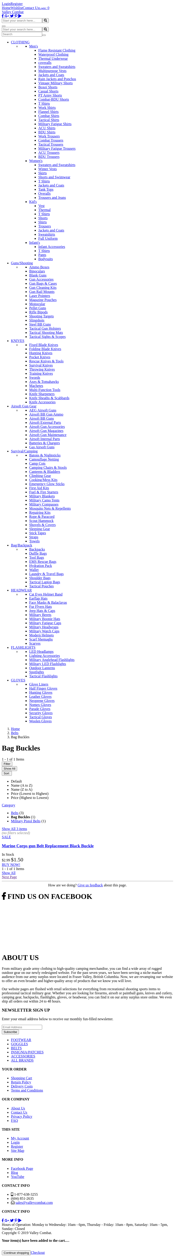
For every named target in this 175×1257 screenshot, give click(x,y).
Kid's (33, 202)
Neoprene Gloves (42, 701)
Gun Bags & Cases (43, 283)
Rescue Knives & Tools (46, 361)
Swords (34, 377)
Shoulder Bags (40, 578)
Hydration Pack (40, 566)
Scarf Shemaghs (41, 639)
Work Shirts (47, 108)
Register (16, 4)
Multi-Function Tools (44, 390)
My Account (20, 1138)
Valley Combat (13, 12)
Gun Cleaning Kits (43, 287)
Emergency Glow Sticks (46, 484)
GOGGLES (19, 1044)
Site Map (17, 1150)
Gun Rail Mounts (41, 292)
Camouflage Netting (44, 459)
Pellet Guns (37, 308)
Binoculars (37, 271)
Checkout (38, 1253)
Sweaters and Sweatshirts (56, 67)
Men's (33, 46)
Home (6, 8)
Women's (35, 161)
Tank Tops (45, 189)
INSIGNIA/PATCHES (27, 1052)
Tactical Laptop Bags (44, 582)
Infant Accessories (51, 247)
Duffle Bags (38, 553)
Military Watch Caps (44, 631)
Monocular (37, 304)
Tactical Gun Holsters (45, 328)
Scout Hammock (41, 521)
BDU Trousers (48, 157)
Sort (7, 773)
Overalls (44, 193)
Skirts (42, 173)
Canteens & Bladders (44, 472)
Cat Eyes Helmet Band (45, 594)
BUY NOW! (11, 865)
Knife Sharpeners (42, 394)
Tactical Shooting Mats (46, 332)
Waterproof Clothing (53, 54)
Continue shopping (16, 1253)
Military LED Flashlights (47, 664)
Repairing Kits (40, 512)
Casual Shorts (48, 91)
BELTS (16, 1048)
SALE (6, 837)
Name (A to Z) (21, 785)
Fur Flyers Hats (40, 607)
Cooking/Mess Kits (43, 480)
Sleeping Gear (39, 529)
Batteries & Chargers (44, 443)
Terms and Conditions (27, 1090)
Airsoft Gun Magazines (46, 431)
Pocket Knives (39, 357)
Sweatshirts (46, 234)
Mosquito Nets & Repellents (50, 508)
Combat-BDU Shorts (53, 99)
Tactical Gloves (40, 717)
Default (16, 781)
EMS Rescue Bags (42, 562)
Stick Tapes (37, 533)
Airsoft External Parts (45, 422)
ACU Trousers (48, 153)
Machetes (36, 386)
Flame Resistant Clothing (56, 50)
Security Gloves (41, 713)
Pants (42, 255)
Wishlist (17, 8)
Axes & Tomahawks (44, 382)
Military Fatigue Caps (45, 623)
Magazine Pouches (43, 300)
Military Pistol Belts (26, 821)
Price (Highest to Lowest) (30, 798)
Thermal (44, 210)
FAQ (14, 1120)
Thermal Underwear (53, 58)
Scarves (35, 643)
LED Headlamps (41, 651)
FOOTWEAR (21, 1040)
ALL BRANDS (22, 1060)
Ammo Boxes (39, 267)
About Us (18, 1108)
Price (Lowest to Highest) (30, 794)
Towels (34, 541)
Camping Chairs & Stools (48, 467)
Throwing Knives (42, 369)
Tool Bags (36, 557)
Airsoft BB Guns (41, 418)
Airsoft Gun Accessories (47, 427)
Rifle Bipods (38, 312)
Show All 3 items (14, 829)
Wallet (34, 570)
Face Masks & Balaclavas (48, 602)
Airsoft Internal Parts (44, 439)
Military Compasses (43, 504)
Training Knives (41, 373)
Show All (9, 768)
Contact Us (31, 8)
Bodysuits (45, 259)
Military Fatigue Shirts (55, 124)
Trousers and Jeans (52, 198)
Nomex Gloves (40, 705)
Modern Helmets (41, 635)
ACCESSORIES (23, 1056)
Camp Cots (37, 463)
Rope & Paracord (41, 517)
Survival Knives (41, 365)
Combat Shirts (48, 116)
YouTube (17, 1177)
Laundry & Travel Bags (46, 574)
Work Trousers (49, 136)
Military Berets (40, 615)
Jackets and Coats (51, 75)
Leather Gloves (40, 696)
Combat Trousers (50, 140)
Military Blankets (42, 496)
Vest (41, 206)
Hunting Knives (40, 353)
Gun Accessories (41, 279)
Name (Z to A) (21, 789)
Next (9, 877)
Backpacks (37, 549)
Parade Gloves (39, 709)
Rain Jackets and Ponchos (57, 79)
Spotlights (36, 672)
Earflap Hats (38, 598)
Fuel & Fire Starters (43, 492)
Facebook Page (22, 1168)
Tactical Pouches (41, 586)
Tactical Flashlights (43, 676)
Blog (14, 1173)
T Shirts (44, 103)
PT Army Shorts (50, 95)
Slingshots (36, 320)
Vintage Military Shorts (55, 83)
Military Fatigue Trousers (57, 148)
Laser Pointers (39, 296)
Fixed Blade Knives (43, 345)
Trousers (44, 226)
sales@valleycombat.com (34, 1203)
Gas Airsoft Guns (41, 447)
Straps (33, 537)
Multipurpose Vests (52, 71)
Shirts (42, 222)
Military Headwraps (43, 627)
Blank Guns (37, 275)
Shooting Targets (41, 316)
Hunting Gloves (40, 692)
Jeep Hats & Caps (42, 611)
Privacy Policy (21, 1116)
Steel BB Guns (40, 324)
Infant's (34, 242)
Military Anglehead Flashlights (52, 660)
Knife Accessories (42, 402)
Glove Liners (38, 684)
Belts (14, 813)
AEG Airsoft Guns (42, 410)
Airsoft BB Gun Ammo (46, 414)
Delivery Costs (22, 1086)
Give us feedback (90, 885)
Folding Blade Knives (45, 349)
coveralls (44, 63)
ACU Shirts (46, 128)
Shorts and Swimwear (54, 177)
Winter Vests (47, 169)
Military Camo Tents (44, 500)
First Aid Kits (39, 488)
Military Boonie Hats (44, 619)
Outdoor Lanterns (42, 668)
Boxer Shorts (47, 87)
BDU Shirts (46, 132)
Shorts (43, 218)
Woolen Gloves (40, 721)
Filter (7, 764)
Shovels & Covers (42, 525)
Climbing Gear (40, 476)
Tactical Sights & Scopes (47, 337)
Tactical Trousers (50, 144)
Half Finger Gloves (43, 688)
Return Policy (21, 1082)
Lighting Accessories (44, 656)
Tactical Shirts (48, 120)
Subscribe (10, 1032)
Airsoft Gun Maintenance (48, 435)
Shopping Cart (21, 1078)
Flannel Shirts (48, 112)
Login (6, 4)
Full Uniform (48, 238)
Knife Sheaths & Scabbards (49, 398)
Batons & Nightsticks (45, 455)
